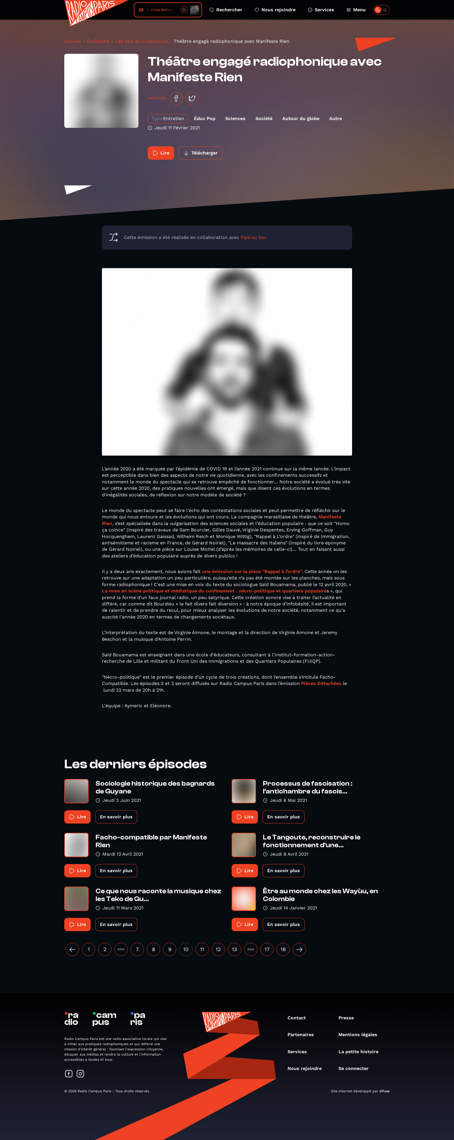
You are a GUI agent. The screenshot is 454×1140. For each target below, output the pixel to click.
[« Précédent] (72, 949)
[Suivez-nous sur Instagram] (80, 1074)
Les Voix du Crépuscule (141, 41)
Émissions (98, 41)
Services (321, 9)
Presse (349, 1018)
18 (283, 949)
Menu (356, 9)
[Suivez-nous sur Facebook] (69, 1074)
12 (218, 949)
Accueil (72, 41)
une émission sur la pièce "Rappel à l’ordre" (252, 571)
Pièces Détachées (321, 683)
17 (267, 949)
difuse (384, 1091)
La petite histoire (361, 1051)
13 (234, 949)
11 (202, 949)
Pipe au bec (254, 237)
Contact (300, 1018)
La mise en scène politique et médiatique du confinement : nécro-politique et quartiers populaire (214, 591)
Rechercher (225, 9)
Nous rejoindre (275, 9)
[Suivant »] (299, 949)
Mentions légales (360, 1034)
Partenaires (304, 1034)
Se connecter (356, 1068)
